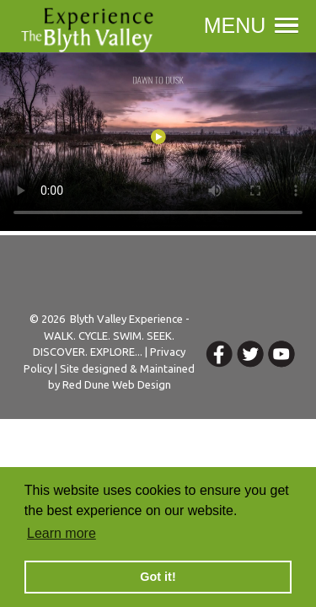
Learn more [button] (61, 533)
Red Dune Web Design (116, 384)
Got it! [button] (157, 576)
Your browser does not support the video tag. (158, 141)
